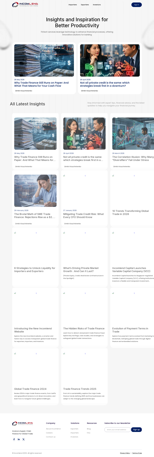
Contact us (50, 437)
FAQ (88, 433)
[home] (25, 4)
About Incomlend (53, 429)
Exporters (85, 5)
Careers (49, 433)
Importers (73, 5)
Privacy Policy (125, 453)
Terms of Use (137, 453)
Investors (97, 5)
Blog (89, 429)
